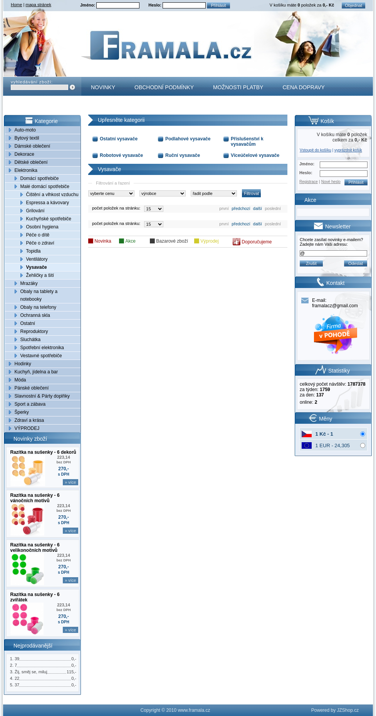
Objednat (353, 5)
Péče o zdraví (40, 243)
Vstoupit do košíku (315, 150)
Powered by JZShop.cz (335, 710)
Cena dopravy (303, 87)
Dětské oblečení (31, 162)
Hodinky (23, 363)
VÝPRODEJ (27, 428)
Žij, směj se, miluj (31, 671)
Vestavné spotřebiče (41, 355)
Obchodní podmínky (164, 87)
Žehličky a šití (40, 275)
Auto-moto (25, 130)
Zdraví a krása (29, 420)
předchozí (241, 208)
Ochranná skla (35, 315)
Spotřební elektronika (42, 347)
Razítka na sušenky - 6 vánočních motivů (35, 498)
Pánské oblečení (32, 388)
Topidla (33, 251)
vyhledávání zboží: (32, 82)
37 (17, 685)
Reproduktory (34, 331)
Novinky (103, 87)
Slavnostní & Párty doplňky (42, 396)
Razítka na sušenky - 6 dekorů (43, 452)
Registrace (308, 182)
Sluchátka (30, 339)
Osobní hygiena (42, 227)
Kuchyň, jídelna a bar (36, 372)
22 (17, 678)
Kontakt (103, 106)
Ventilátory (37, 259)
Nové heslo (331, 182)
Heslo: (155, 5)
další (257, 208)
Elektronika (26, 170)
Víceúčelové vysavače (255, 155)
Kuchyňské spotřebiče (48, 218)
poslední (273, 208)
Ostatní (27, 323)
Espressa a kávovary (47, 202)
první (223, 208)
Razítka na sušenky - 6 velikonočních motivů (35, 547)
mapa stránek (38, 4)
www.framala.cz (194, 710)
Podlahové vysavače (187, 139)
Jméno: (88, 5)
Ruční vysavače (182, 155)
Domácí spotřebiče (39, 178)
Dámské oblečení (32, 146)
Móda (20, 380)
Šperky (22, 412)
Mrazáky (29, 283)
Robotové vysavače (121, 155)
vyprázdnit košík (348, 150)
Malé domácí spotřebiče (44, 186)
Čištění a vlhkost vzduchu (52, 194)
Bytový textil (27, 138)
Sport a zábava (30, 404)
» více (70, 482)
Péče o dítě (38, 235)
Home (16, 4)
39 (17, 658)
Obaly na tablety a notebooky (39, 295)
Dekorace (24, 154)
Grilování (35, 210)
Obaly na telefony (38, 307)
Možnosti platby (238, 87)
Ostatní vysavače (119, 139)
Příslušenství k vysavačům (247, 141)
